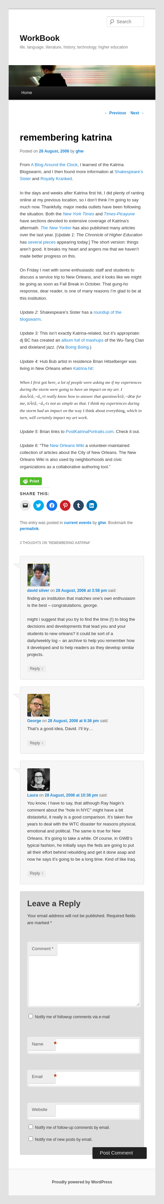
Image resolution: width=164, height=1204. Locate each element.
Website (40, 1109)
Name (43, 1044)
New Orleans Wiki (67, 445)
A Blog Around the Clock (54, 164)
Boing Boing (77, 347)
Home (26, 92)
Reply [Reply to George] (36, 743)
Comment (43, 948)
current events (77, 522)
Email (43, 1077)
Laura (32, 795)
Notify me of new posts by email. (63, 1139)
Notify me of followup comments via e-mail (72, 1017)
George (34, 720)
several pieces (42, 242)
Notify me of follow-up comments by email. (72, 1127)
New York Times (78, 213)
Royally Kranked (56, 178)
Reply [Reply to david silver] (36, 669)
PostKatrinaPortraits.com (90, 431)
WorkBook (40, 38)
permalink (29, 528)
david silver (38, 590)
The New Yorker (56, 227)
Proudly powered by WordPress (82, 1182)
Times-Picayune (119, 213)
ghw (79, 151)
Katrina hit (83, 368)
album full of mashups (82, 340)
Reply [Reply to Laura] (36, 873)
